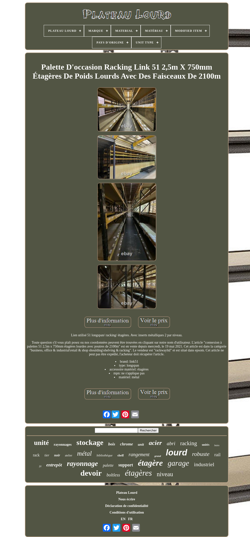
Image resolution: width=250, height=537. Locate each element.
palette (108, 465)
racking (188, 443)
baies (216, 445)
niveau (165, 474)
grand (157, 455)
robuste (200, 454)
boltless (113, 475)
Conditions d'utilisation (127, 512)
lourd (176, 452)
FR (130, 519)
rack (36, 455)
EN (123, 519)
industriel (204, 464)
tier (46, 455)
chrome (126, 444)
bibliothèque (105, 455)
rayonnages (63, 444)
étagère (150, 462)
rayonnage (82, 463)
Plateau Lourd (126, 493)
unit (141, 444)
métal (84, 453)
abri (171, 443)
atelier (68, 455)
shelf (120, 455)
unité (41, 442)
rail (217, 454)
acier (155, 442)
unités (205, 444)
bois (111, 444)
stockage (89, 442)
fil (40, 466)
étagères (138, 473)
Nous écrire (126, 499)
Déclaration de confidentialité (126, 506)
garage (178, 463)
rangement (139, 454)
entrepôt (54, 464)
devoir (91, 473)
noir (57, 455)
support (125, 465)
